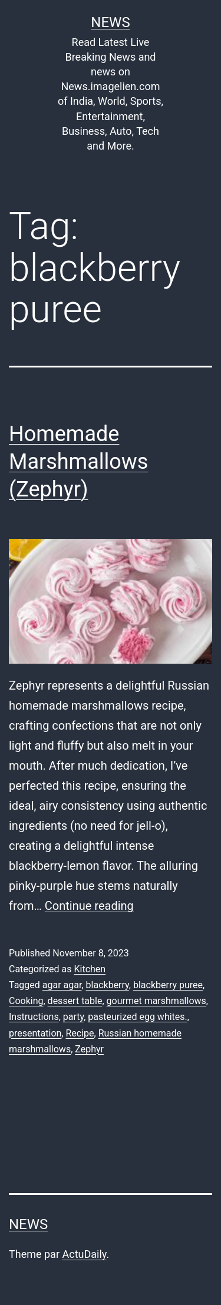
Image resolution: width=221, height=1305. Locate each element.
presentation (35, 1033)
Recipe (79, 1033)
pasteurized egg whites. (137, 1016)
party (73, 1016)
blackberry (107, 985)
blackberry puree (168, 985)
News (110, 22)
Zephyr (89, 1049)
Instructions (34, 1016)
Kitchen (89, 969)
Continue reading (89, 906)
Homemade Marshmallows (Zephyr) (78, 462)
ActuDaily (84, 1254)
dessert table (75, 1000)
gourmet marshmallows (156, 1000)
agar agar (62, 985)
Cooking (26, 1000)
